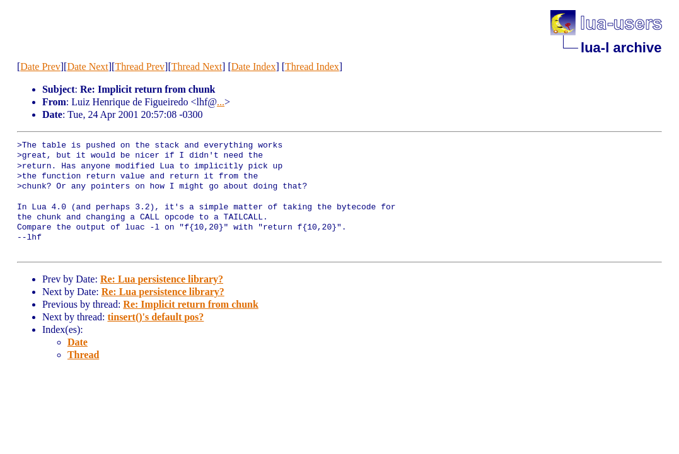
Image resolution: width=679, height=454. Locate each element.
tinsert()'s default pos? (155, 316)
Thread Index (312, 66)
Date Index (253, 66)
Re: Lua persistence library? (161, 279)
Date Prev (40, 66)
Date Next (87, 66)
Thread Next (196, 66)
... (220, 101)
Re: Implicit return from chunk (190, 304)
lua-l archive (621, 47)
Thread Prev (140, 66)
